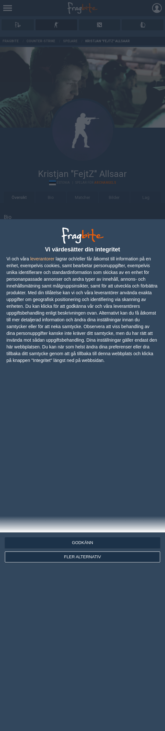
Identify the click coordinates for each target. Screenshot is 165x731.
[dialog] (82, 475)
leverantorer (42, 259)
